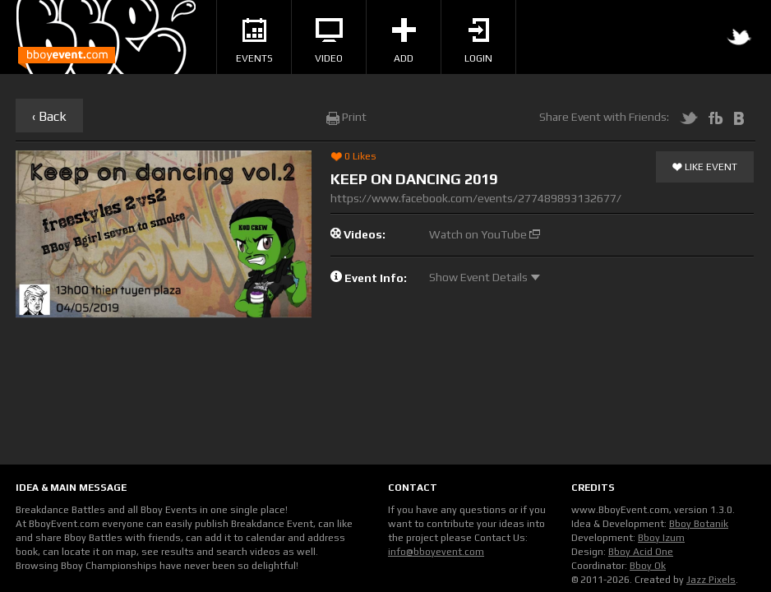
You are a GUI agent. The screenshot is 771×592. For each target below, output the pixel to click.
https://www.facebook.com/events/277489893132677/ (475, 198)
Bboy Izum (661, 537)
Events (254, 41)
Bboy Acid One (640, 551)
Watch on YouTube (484, 234)
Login (478, 41)
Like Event (704, 167)
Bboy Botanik (698, 524)
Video (329, 41)
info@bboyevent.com (436, 551)
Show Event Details (484, 277)
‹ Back (49, 116)
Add (404, 41)
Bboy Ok (648, 565)
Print (346, 116)
